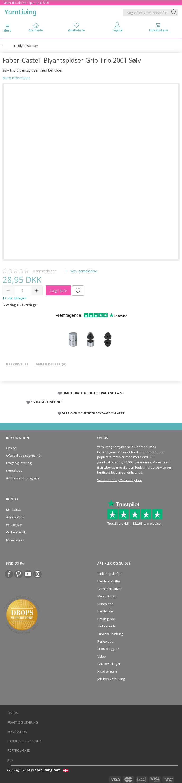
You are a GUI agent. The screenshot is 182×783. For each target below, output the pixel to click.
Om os (11, 448)
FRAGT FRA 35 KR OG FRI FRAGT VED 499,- (93, 393)
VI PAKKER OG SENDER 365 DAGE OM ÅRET (93, 413)
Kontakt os (14, 470)
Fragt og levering (19, 463)
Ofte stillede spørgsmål (23, 455)
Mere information (16, 77)
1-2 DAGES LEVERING (46, 402)
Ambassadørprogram (22, 478)
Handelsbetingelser (24, 741)
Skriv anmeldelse (83, 271)
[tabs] (158, 28)
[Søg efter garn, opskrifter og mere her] (174, 12)
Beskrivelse (17, 364)
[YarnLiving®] (20, 11)
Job (10, 760)
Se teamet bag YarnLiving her (119, 480)
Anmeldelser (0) (51, 364)
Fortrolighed (19, 750)
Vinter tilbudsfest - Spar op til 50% (26, 3)
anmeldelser (44, 271)
